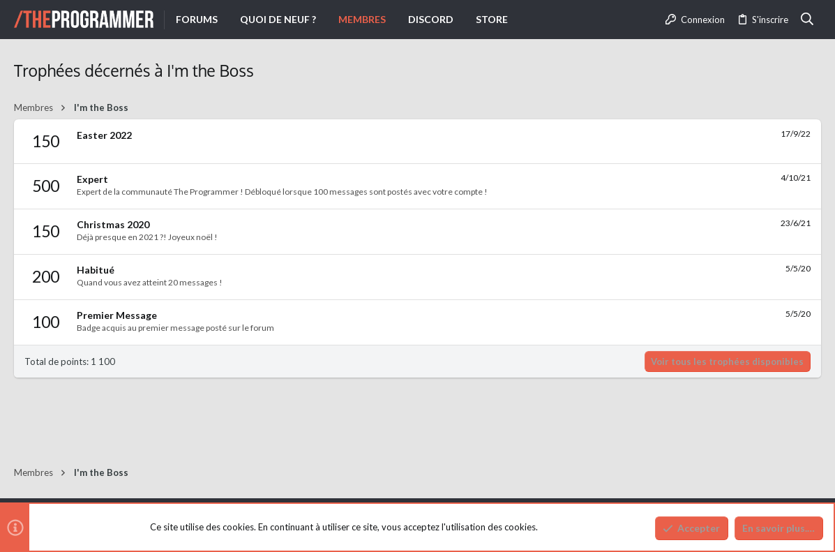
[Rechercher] (807, 19)
